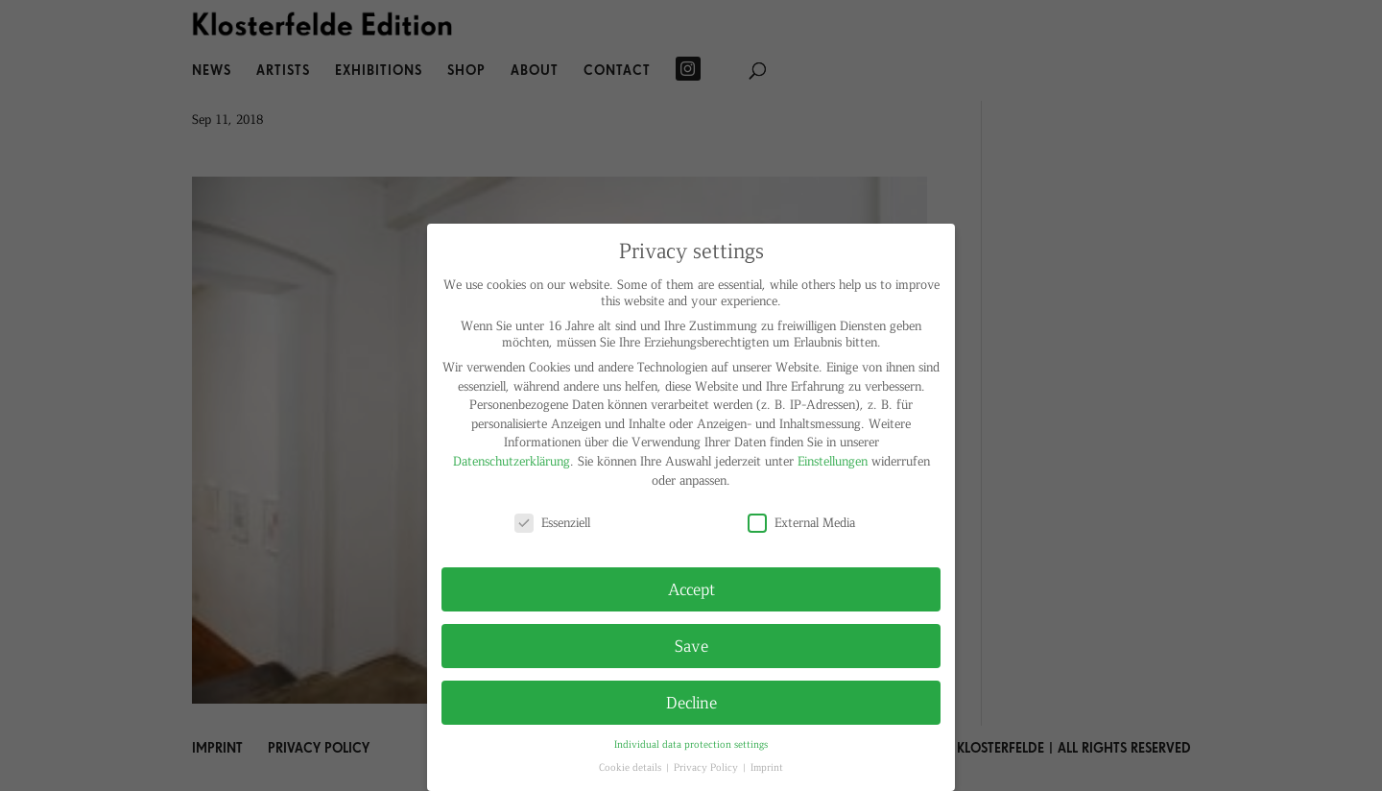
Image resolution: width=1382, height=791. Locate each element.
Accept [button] (691, 588)
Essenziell (552, 522)
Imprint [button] (767, 766)
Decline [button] (691, 701)
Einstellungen (833, 460)
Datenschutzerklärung (511, 460)
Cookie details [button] (631, 766)
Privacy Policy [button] (707, 766)
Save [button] (691, 645)
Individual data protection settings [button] (691, 743)
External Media (801, 522)
